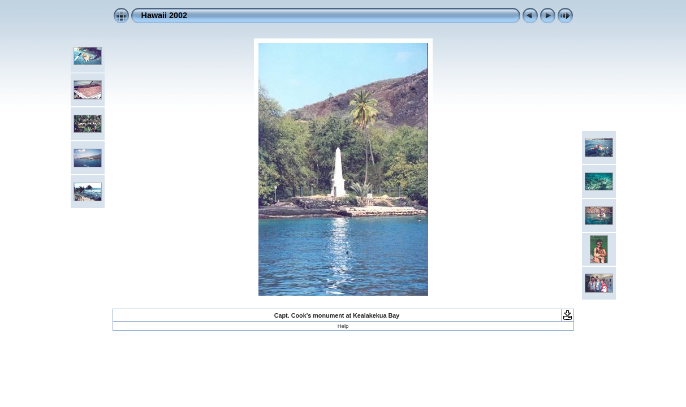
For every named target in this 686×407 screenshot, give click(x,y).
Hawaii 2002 (164, 15)
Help (343, 326)
